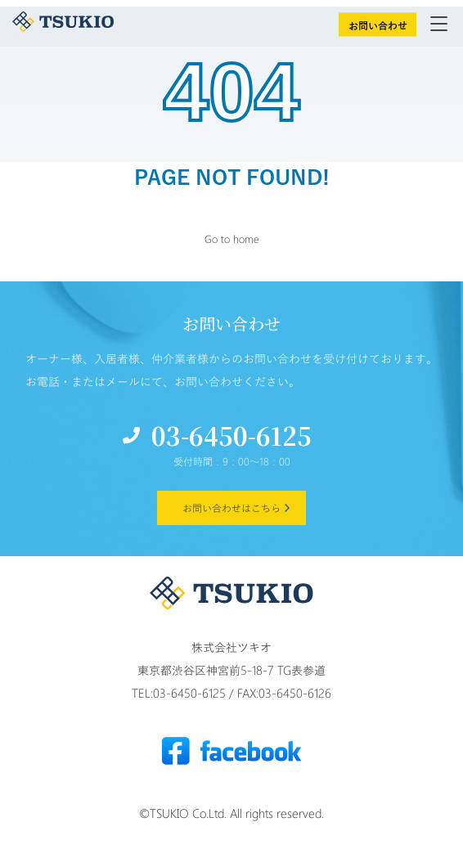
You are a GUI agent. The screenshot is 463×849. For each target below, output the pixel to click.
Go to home (232, 238)
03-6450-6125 (231, 435)
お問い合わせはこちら (231, 507)
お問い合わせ (377, 26)
